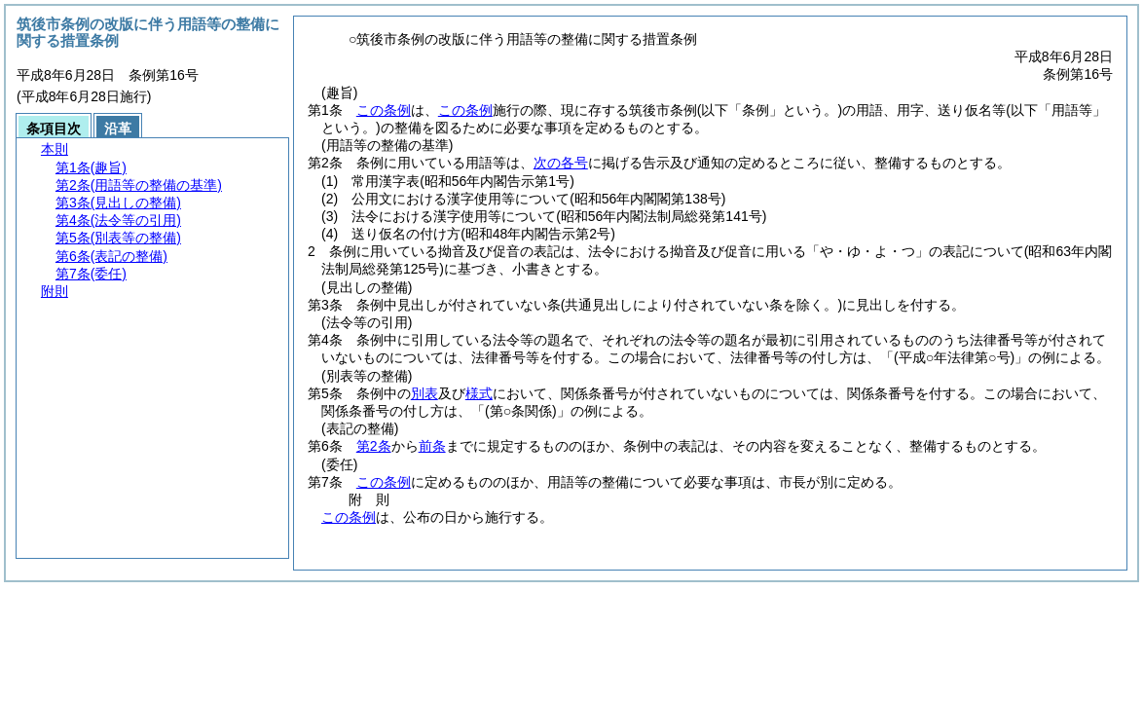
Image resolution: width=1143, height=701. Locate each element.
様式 (479, 393)
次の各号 (561, 162)
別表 (424, 393)
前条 (432, 446)
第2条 (373, 446)
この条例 (383, 110)
